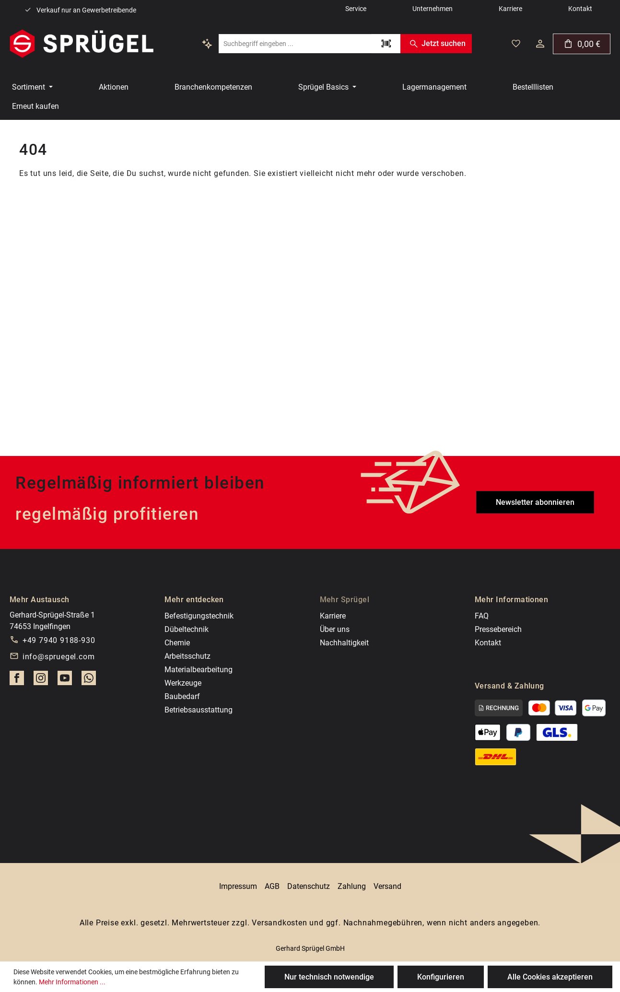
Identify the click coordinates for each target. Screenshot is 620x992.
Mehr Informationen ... (72, 982)
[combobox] (295, 43)
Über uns (335, 629)
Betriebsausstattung (198, 709)
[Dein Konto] (540, 44)
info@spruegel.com (59, 656)
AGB (272, 886)
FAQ (482, 615)
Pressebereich (498, 629)
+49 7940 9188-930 (59, 640)
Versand (387, 886)
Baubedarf (182, 696)
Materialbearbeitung (198, 669)
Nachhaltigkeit (344, 642)
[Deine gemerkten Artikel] (515, 43)
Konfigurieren (440, 976)
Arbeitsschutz (187, 656)
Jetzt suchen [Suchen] (436, 43)
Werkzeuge (182, 683)
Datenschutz (308, 886)
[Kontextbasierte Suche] (207, 43)
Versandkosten (279, 922)
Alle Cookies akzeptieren (550, 976)
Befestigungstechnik (199, 615)
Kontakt (488, 642)
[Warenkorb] (581, 44)
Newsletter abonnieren (535, 502)
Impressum (238, 886)
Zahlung (352, 886)
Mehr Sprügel (345, 599)
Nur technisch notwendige (329, 976)
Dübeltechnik (186, 629)
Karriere (333, 615)
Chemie (177, 642)
